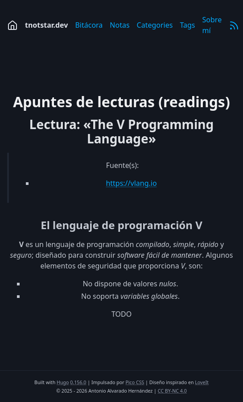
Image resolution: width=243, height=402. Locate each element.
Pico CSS (134, 382)
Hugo (63, 382)
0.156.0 (78, 382)
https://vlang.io (131, 183)
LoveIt (202, 382)
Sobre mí (212, 25)
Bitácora (89, 25)
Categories (155, 25)
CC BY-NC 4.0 (172, 391)
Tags (187, 25)
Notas (119, 25)
